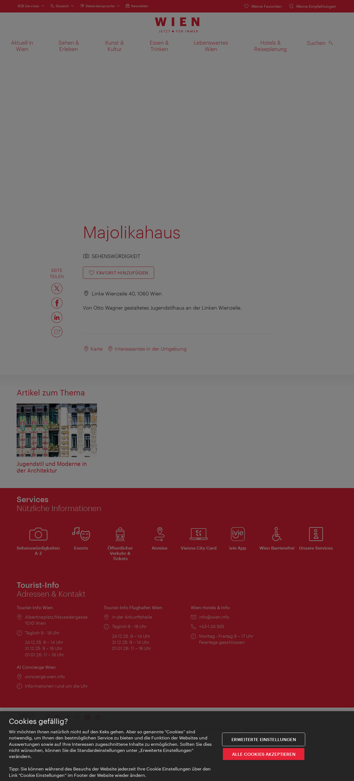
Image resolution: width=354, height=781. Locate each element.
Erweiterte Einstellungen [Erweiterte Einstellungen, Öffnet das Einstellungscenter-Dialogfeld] (263, 739)
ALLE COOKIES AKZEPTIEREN (264, 754)
